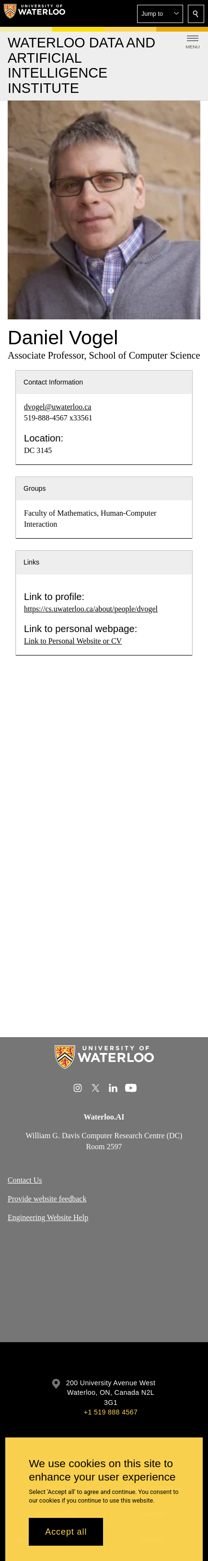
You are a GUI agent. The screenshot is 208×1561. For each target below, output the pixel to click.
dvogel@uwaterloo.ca (57, 407)
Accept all (66, 1532)
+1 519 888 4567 (111, 1412)
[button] (160, 14)
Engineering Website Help (48, 1217)
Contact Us (25, 1180)
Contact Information (53, 382)
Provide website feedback (47, 1199)
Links (31, 562)
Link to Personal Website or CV (73, 641)
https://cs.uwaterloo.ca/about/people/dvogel (91, 609)
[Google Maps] (104, 1287)
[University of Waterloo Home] (34, 13)
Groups (34, 488)
